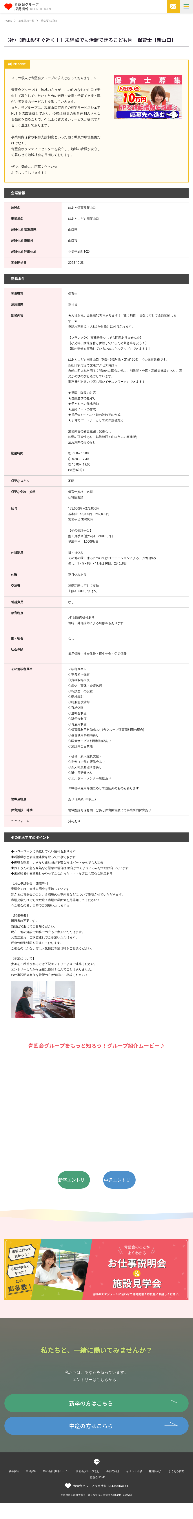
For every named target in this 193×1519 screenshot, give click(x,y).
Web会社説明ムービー (56, 1487)
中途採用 (31, 1487)
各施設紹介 (155, 1487)
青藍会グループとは (88, 1487)
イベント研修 (134, 1487)
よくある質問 (176, 1487)
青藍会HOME (97, 1493)
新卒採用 (14, 1487)
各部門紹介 (113, 1487)
